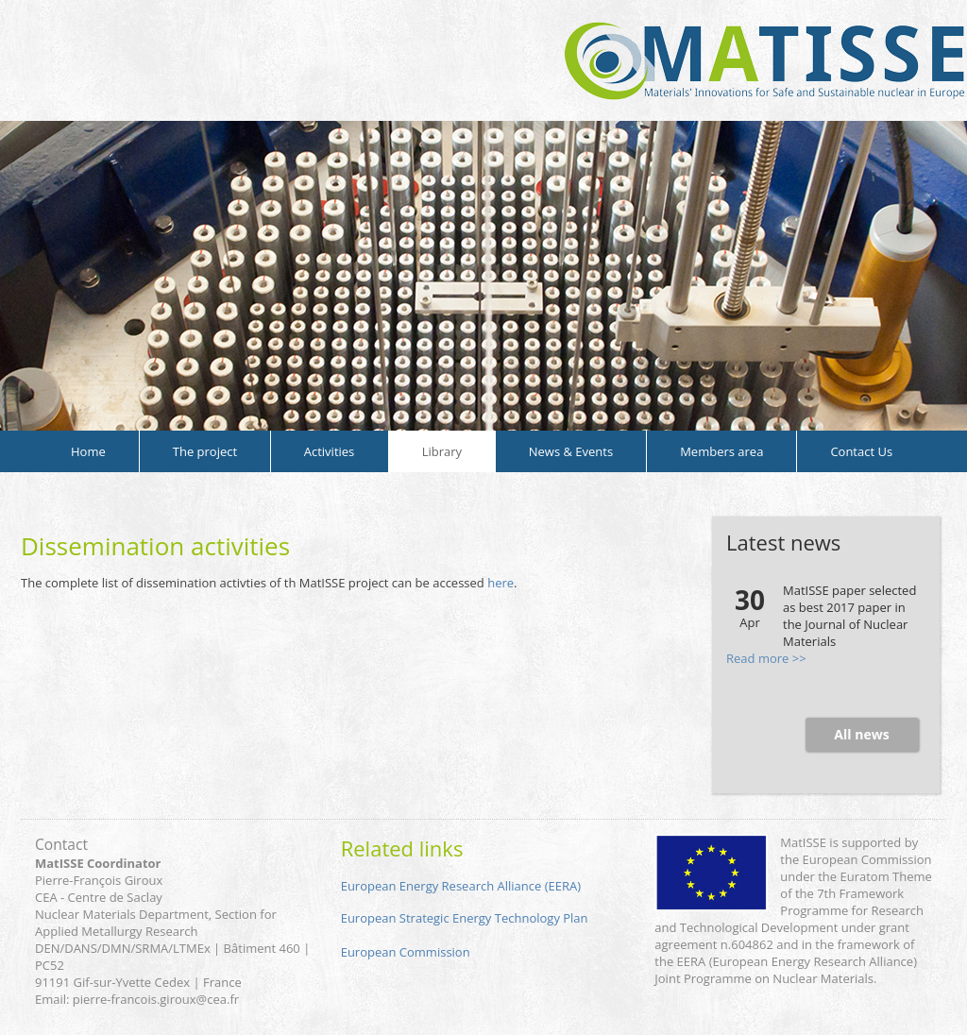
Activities (329, 451)
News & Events (571, 451)
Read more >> (766, 658)
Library (442, 451)
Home (88, 451)
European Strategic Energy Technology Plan (464, 917)
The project (205, 451)
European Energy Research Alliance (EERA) (461, 885)
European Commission (405, 951)
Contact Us (861, 451)
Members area (721, 451)
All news (861, 734)
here (500, 582)
